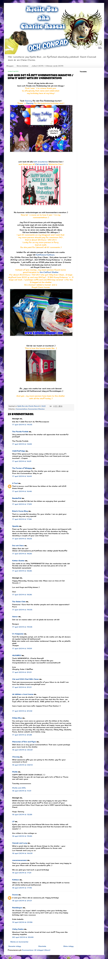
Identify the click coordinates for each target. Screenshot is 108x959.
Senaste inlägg (14, 946)
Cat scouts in (41, 164)
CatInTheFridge (18, 451)
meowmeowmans (19, 860)
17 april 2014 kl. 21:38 (22, 735)
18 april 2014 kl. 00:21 (22, 750)
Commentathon (21, 409)
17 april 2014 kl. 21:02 (22, 711)
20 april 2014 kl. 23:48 (22, 937)
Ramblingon (17, 908)
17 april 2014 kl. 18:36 (22, 571)
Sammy (28, 101)
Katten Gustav (18, 561)
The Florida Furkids (20, 432)
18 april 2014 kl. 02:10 (22, 765)
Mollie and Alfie (19, 788)
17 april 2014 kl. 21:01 (22, 672)
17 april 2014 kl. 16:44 (22, 476)
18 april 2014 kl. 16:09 (22, 853)
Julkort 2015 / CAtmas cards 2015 (47, 66)
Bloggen (9, 66)
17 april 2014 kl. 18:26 (22, 554)
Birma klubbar (22, 66)
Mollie (15, 772)
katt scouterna (40, 162)
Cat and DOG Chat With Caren (25, 679)
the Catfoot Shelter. (49, 272)
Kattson (15, 880)
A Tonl (15, 483)
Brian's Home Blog (20, 511)
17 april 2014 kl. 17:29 (22, 504)
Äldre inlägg (68, 946)
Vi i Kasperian (18, 634)
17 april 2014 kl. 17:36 (22, 519)
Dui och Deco (18, 545)
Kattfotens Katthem (45, 255)
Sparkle (15, 526)
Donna (15, 895)
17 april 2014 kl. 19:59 (22, 648)
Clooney (15, 757)
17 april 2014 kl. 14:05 (22, 425)
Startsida (42, 946)
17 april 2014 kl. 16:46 (22, 491)
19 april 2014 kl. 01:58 (22, 922)
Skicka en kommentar (19, 942)
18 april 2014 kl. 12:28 (22, 814)
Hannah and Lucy (19, 843)
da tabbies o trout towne (22, 694)
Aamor (15, 617)
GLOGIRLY (16, 655)
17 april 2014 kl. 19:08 (22, 627)
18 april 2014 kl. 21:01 (22, 901)
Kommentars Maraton (36, 409)
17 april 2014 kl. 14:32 (22, 444)
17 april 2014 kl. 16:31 (21, 461)
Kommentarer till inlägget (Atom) (36, 950)
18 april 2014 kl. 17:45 (22, 888)
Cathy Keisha (18, 929)
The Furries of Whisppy (22, 468)
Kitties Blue (17, 718)
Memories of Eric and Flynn (24, 742)
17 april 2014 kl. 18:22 (22, 539)
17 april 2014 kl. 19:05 (22, 610)
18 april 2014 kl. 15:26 (22, 836)
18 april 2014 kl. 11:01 (21, 791)
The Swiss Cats (18, 602)
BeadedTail (16, 498)
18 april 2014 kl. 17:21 (21, 873)
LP (13, 821)
